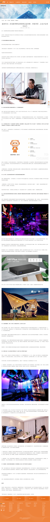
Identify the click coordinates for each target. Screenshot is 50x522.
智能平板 (18, 508)
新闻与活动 (12, 20)
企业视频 (43, 511)
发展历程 (43, 508)
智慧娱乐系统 (10, 506)
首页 (7, 2)
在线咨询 (49, 102)
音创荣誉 (43, 507)
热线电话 (49, 105)
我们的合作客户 (24, 2)
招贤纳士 (43, 513)
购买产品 (31, 498)
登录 (48, 2)
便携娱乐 (18, 507)
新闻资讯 (16, 20)
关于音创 (34, 2)
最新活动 (7, 498)
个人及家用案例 (28, 506)
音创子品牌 (43, 506)
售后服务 (10, 511)
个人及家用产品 (17, 2)
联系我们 (43, 512)
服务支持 (30, 2)
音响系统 (18, 506)
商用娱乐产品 (11, 2)
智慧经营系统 (10, 507)
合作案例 (19, 498)
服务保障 (43, 498)
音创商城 (18, 511)
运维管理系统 (10, 508)
